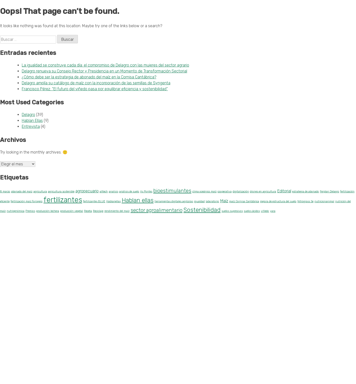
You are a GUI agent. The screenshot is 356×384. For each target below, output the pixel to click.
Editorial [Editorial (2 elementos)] (284, 190)
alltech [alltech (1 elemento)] (104, 191)
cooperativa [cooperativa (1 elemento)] (225, 191)
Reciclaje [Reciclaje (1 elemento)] (98, 211)
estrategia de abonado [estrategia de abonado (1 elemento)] (305, 191)
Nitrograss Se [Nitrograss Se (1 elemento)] (305, 201)
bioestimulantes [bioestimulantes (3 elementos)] (172, 191)
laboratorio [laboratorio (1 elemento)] (212, 201)
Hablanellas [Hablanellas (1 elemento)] (113, 201)
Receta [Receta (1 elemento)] (88, 211)
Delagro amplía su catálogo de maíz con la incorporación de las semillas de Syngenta (96, 83)
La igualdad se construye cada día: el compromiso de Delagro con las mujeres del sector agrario (105, 65)
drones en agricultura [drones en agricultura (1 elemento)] (263, 191)
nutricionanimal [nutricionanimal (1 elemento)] (324, 201)
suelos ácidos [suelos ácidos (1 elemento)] (252, 211)
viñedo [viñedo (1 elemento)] (265, 211)
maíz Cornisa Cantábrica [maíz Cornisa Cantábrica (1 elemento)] (244, 201)
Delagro (28, 114)
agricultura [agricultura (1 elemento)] (40, 191)
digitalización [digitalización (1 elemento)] (241, 191)
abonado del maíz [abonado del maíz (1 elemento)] (21, 191)
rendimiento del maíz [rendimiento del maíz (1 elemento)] (117, 211)
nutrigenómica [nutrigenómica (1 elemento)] (15, 211)
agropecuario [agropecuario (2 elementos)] (87, 190)
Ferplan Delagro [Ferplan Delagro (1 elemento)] (329, 191)
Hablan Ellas (32, 120)
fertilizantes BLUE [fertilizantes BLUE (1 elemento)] (94, 201)
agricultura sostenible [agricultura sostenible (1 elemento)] (61, 191)
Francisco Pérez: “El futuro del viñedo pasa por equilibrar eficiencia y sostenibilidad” (95, 89)
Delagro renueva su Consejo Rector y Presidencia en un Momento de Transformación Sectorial (104, 71)
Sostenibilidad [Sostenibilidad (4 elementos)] (202, 209)
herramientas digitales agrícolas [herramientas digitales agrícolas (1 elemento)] (174, 201)
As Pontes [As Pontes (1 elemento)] (146, 191)
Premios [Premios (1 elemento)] (30, 211)
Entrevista (31, 126)
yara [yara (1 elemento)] (272, 211)
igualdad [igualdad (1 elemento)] (199, 201)
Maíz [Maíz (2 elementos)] (224, 200)
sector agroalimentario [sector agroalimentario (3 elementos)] (156, 210)
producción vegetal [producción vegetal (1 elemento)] (71, 211)
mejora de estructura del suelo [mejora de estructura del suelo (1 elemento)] (278, 201)
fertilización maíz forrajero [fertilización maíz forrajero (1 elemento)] (27, 201)
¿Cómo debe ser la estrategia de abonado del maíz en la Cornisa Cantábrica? (89, 77)
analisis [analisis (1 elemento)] (113, 191)
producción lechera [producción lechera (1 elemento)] (47, 211)
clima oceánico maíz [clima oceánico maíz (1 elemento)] (204, 191)
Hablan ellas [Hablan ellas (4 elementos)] (138, 200)
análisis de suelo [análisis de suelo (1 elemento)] (129, 191)
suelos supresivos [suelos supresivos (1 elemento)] (232, 211)
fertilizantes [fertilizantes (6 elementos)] (63, 200)
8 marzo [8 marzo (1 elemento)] (5, 191)
